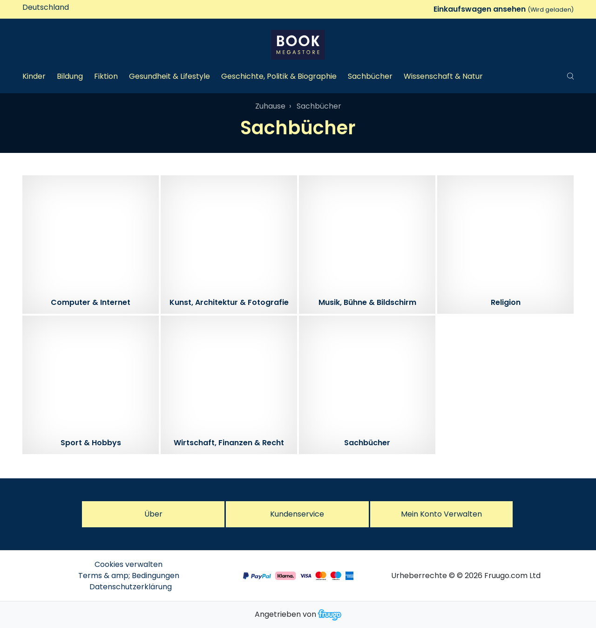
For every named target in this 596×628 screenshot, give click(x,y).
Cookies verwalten (129, 564)
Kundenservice (297, 514)
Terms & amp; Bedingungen (128, 575)
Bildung (70, 76)
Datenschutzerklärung (130, 586)
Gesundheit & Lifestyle (169, 76)
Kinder (34, 76)
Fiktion (106, 76)
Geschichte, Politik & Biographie (279, 76)
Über (153, 514)
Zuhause (270, 106)
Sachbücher (370, 76)
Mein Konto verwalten (441, 514)
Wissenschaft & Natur (443, 76)
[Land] (61, 7)
